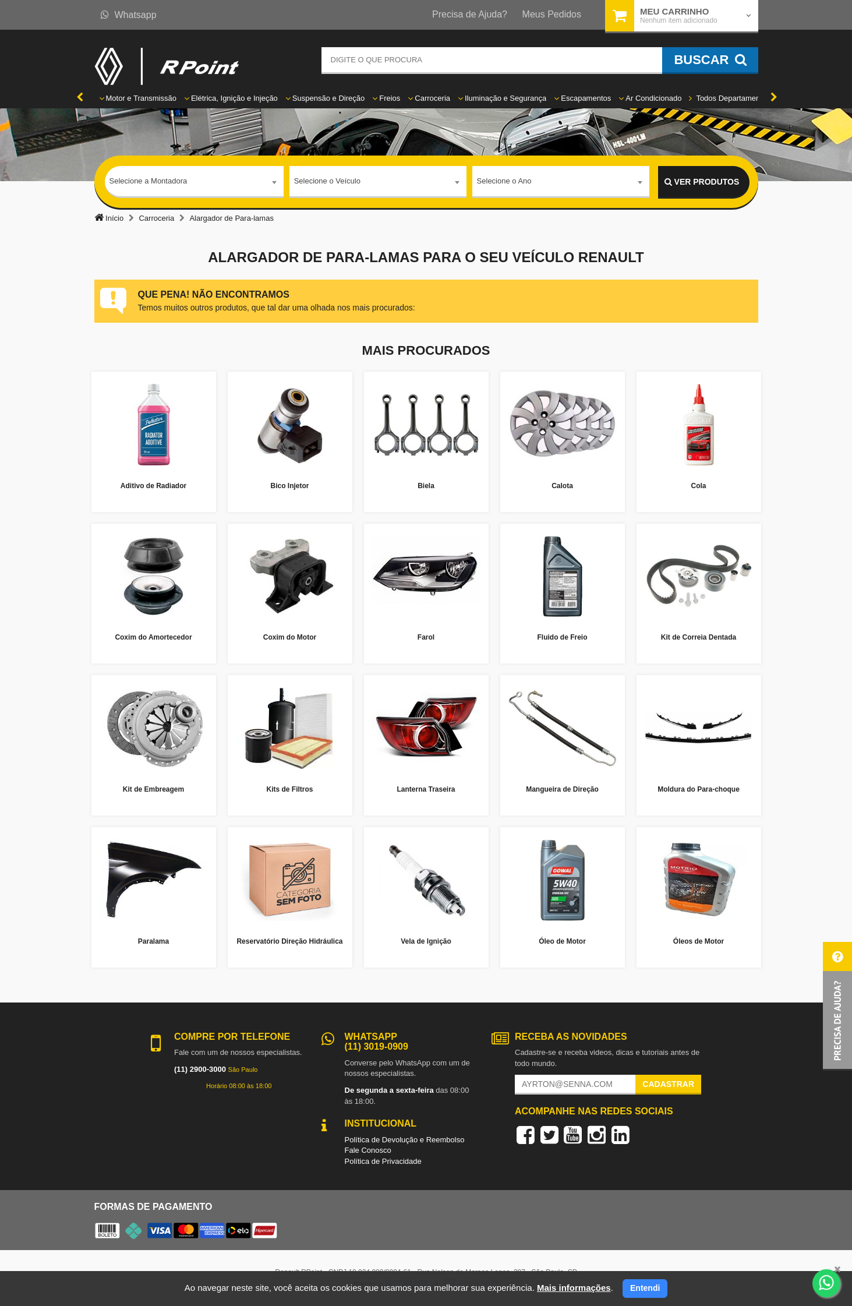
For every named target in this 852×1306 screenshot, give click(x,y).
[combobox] (194, 182)
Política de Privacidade (383, 1161)
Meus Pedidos (551, 14)
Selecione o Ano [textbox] (504, 181)
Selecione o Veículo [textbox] (327, 181)
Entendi (645, 1288)
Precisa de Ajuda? (469, 14)
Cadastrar (668, 1084)
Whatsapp (129, 15)
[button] (837, 1006)
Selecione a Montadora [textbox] (148, 181)
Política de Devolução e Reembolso (405, 1139)
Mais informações (574, 1288)
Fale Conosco (368, 1150)
